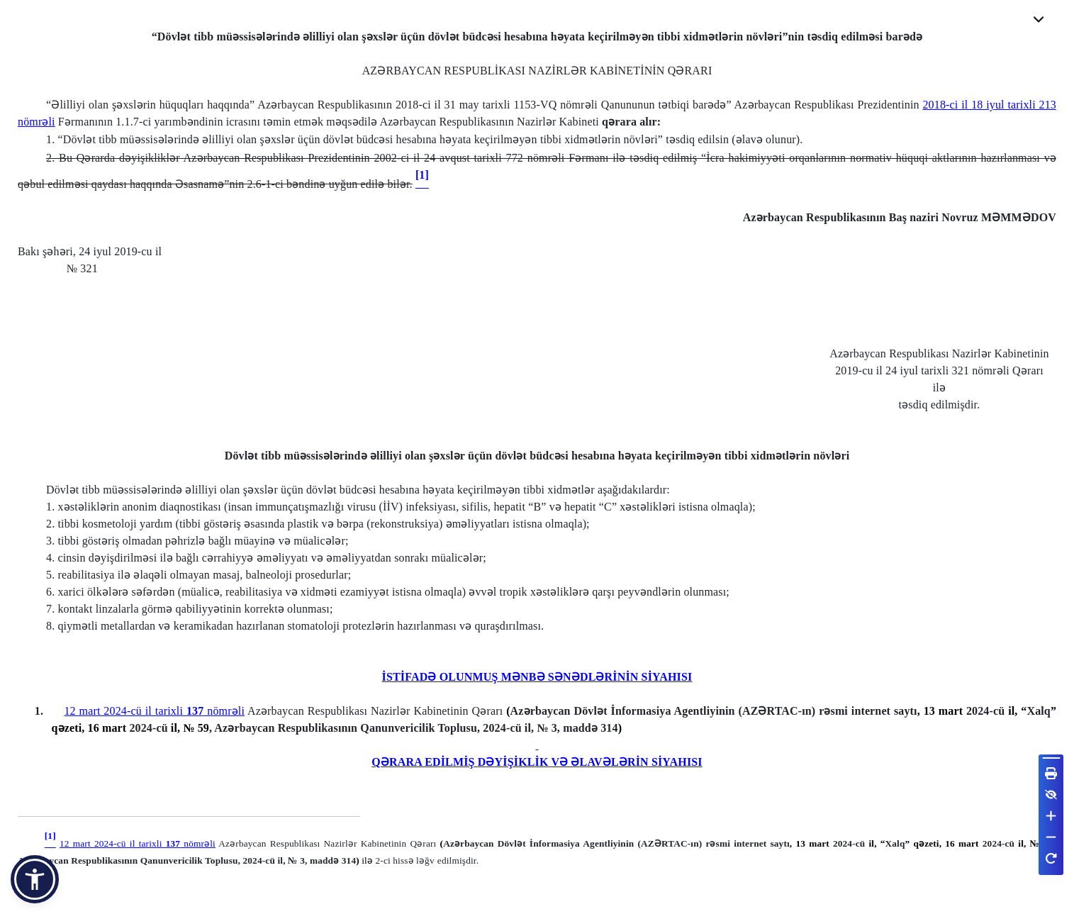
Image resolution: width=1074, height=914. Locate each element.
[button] (34, 879)
